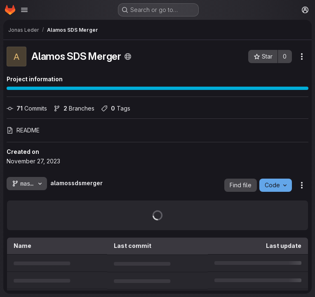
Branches (74, 108)
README (23, 130)
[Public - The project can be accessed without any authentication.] (128, 56)
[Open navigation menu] (24, 9)
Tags (115, 108)
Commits (27, 108)
